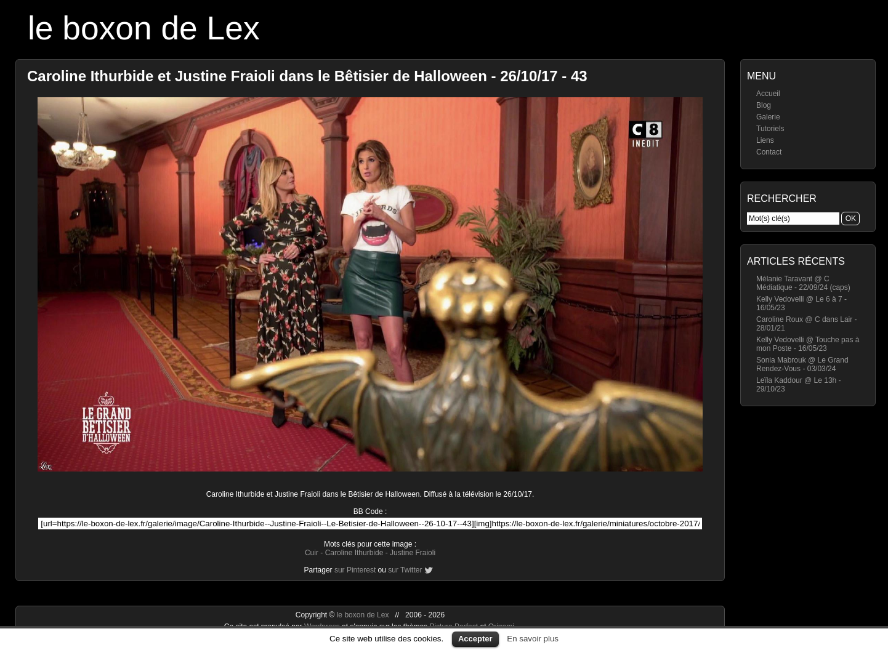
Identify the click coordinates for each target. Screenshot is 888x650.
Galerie (768, 117)
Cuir (311, 552)
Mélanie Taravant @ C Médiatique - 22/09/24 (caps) (803, 283)
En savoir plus (533, 638)
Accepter (475, 638)
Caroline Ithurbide (354, 552)
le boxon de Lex (144, 28)
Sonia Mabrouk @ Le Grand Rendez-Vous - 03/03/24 (802, 364)
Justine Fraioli (412, 552)
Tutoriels (770, 128)
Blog (763, 105)
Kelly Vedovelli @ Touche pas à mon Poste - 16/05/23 (807, 344)
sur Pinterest (355, 570)
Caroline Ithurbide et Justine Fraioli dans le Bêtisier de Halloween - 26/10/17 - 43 (307, 76)
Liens (765, 140)
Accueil (768, 93)
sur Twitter (405, 570)
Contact (768, 152)
